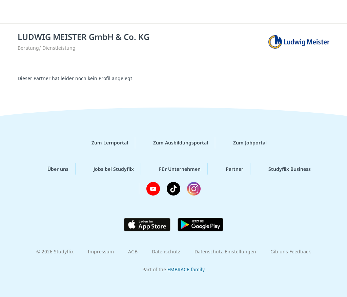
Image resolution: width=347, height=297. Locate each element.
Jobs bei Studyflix (108, 168)
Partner (229, 168)
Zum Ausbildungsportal (175, 142)
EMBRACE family (186, 269)
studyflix (45, 11)
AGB (133, 251)
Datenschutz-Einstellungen (225, 251)
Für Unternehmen (174, 168)
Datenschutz (166, 251)
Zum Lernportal (104, 142)
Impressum (101, 251)
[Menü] (323, 11)
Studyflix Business (284, 168)
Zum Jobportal (244, 142)
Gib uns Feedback (290, 251)
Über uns (52, 168)
